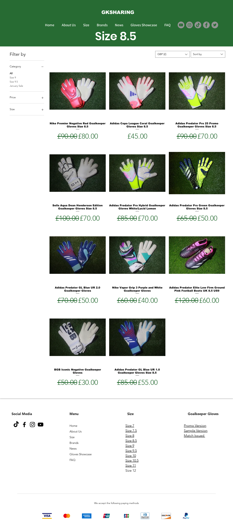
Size (72, 437)
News (73, 448)
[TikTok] (198, 25)
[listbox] (172, 54)
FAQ (72, 460)
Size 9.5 (14, 81)
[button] (172, 54)
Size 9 (13, 77)
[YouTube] (181, 25)
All (11, 73)
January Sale (16, 85)
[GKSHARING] (117, 12)
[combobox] (208, 54)
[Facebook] (206, 25)
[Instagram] (189, 25)
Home (73, 425)
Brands (74, 443)
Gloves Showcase (81, 454)
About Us (76, 431)
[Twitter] (214, 25)
